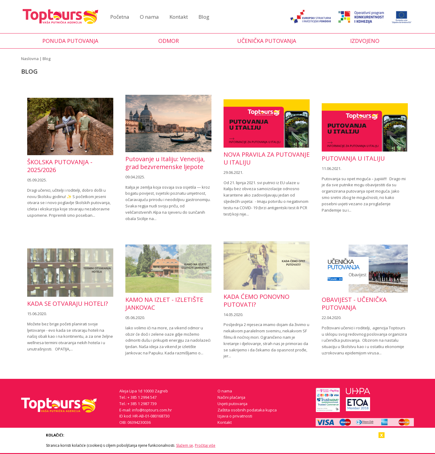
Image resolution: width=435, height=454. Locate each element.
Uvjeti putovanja (232, 403)
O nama (149, 16)
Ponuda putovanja (70, 40)
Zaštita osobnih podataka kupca (247, 410)
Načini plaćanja (231, 397)
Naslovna (30, 58)
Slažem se (184, 445)
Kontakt (178, 16)
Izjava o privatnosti (235, 416)
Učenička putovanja (266, 40)
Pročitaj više (205, 445)
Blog (203, 16)
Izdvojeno (364, 40)
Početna (119, 16)
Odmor (168, 40)
